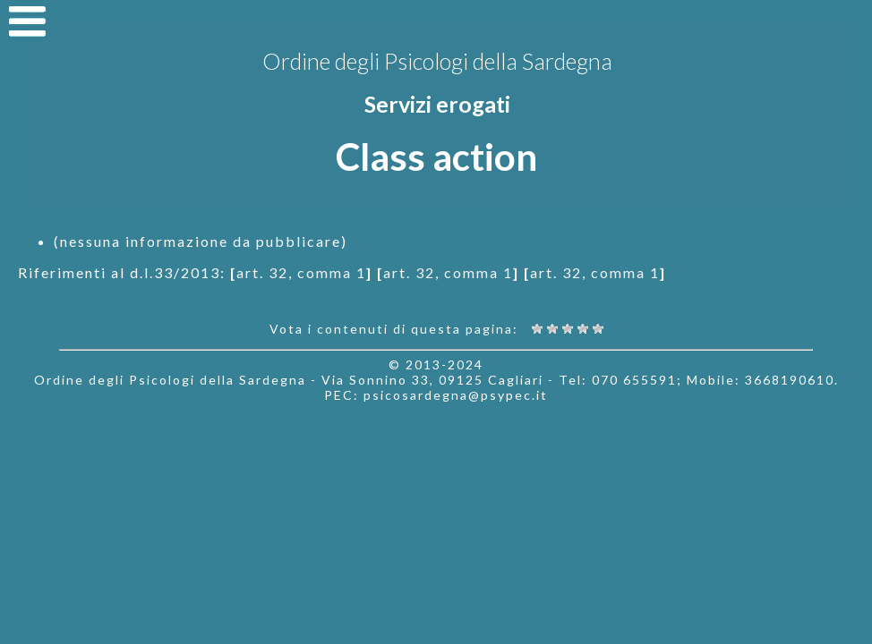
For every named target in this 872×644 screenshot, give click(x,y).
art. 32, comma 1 (301, 272)
